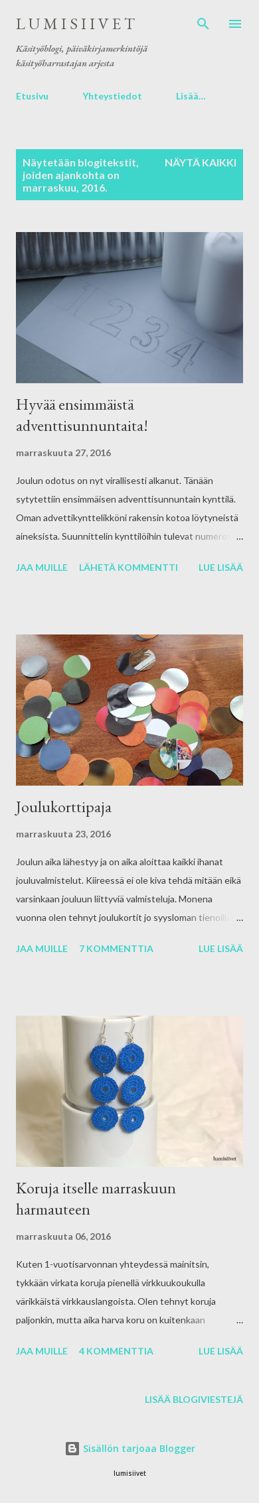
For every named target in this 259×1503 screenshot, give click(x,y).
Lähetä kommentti (128, 567)
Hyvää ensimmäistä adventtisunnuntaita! (82, 415)
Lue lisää (221, 567)
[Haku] (203, 24)
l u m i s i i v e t (75, 23)
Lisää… (191, 95)
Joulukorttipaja (64, 806)
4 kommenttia (116, 1350)
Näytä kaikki (200, 162)
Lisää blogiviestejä (194, 1399)
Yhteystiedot (112, 95)
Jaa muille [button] (42, 567)
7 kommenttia (116, 948)
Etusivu (32, 95)
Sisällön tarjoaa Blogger (129, 1448)
